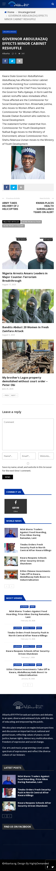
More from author (31, 222)
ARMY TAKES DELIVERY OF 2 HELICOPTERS (10, 206)
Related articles (11, 222)
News (32, 607)
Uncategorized (9, 32)
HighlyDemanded (39, 863)
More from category (13, 226)
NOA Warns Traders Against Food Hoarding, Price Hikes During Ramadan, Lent (33, 533)
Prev (6, 395)
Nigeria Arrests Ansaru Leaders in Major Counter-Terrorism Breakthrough (24, 276)
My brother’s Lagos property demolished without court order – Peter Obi (25, 381)
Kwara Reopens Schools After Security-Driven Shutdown (33, 560)
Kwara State (29, 628)
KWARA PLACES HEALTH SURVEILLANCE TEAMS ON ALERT (43, 207)
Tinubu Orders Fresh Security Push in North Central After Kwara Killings (35, 547)
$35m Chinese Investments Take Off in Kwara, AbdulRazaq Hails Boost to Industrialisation (35, 575)
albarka (6, 53)
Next (14, 395)
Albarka (24, 607)
